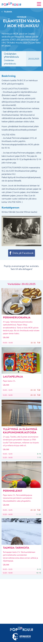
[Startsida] (11, 4)
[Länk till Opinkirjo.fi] (21, 636)
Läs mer (6, 337)
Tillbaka (8, 12)
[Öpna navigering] (39, 4)
